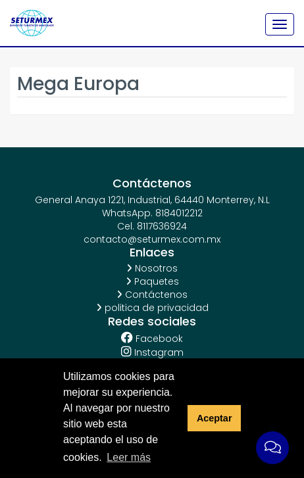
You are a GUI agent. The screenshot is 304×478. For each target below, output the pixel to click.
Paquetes (152, 281)
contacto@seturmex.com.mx (152, 239)
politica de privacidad (152, 307)
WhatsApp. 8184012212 (152, 213)
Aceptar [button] (214, 418)
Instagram (152, 352)
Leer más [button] (129, 457)
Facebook (152, 338)
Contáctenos (152, 294)
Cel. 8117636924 (152, 226)
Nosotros (152, 268)
